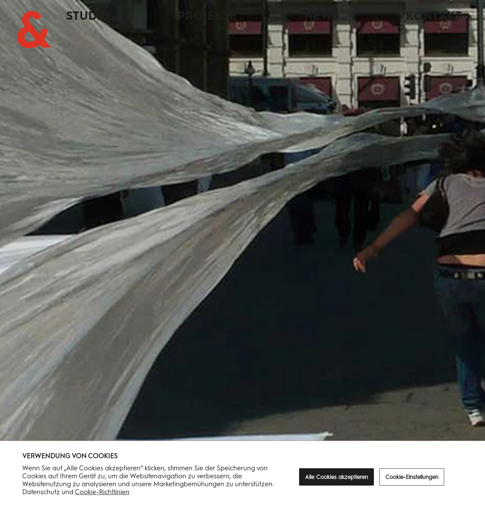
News (321, 15)
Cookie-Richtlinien (102, 492)
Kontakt (434, 15)
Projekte (207, 15)
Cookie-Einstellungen (411, 476)
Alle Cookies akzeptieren (336, 476)
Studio (88, 15)
